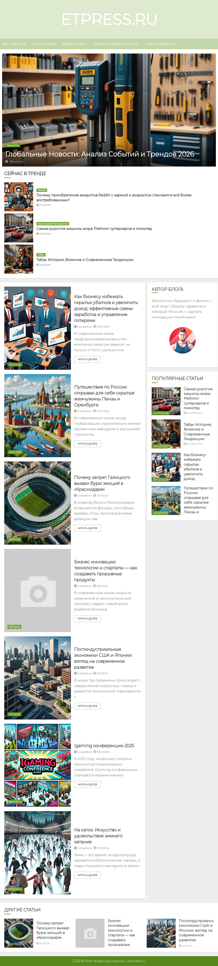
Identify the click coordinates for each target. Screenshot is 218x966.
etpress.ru (109, 19)
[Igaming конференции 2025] (37, 765)
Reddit (41, 190)
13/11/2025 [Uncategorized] (14, 626)
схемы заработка (161, 44)
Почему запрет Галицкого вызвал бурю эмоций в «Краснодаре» (102, 483)
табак (40, 254)
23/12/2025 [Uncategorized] (15, 364)
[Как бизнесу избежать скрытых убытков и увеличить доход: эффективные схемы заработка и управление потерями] (37, 328)
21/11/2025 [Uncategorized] (14, 539)
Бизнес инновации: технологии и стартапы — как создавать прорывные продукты (121, 935)
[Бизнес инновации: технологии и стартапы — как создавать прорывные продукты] (37, 590)
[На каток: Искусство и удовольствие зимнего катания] (37, 852)
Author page (44, 44)
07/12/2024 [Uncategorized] (15, 889)
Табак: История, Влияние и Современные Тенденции (84, 260)
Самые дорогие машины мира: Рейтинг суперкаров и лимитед (94, 229)
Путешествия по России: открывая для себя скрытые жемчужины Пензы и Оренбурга (198, 502)
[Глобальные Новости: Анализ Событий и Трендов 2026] (109, 110)
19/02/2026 (19, 161)
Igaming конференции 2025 (104, 745)
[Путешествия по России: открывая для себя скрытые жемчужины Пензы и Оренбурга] (37, 415)
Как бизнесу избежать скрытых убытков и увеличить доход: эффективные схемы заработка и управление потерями (106, 308)
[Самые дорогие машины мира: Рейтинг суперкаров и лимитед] (18, 227)
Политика (13, 145)
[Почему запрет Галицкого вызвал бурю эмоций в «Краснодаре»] (37, 503)
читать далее (87, 359)
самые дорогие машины (52, 223)
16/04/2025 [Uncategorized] (15, 801)
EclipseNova (195, 413)
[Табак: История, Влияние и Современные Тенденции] (18, 259)
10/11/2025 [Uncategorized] (14, 714)
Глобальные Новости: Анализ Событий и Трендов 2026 (99, 154)
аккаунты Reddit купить (115, 44)
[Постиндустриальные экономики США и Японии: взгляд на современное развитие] (37, 677)
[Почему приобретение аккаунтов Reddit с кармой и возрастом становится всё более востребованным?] (18, 196)
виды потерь (74, 44)
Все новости (14, 44)
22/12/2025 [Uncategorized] (15, 452)
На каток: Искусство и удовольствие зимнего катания (98, 835)
